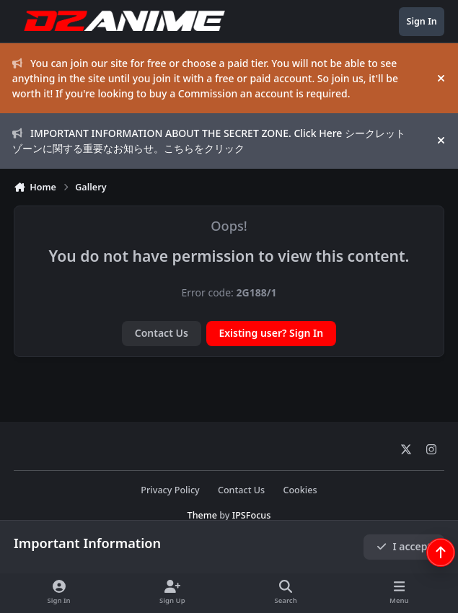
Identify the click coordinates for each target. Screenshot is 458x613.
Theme (202, 515)
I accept (403, 546)
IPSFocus (251, 515)
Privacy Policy (170, 490)
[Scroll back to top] (440, 552)
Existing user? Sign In (271, 333)
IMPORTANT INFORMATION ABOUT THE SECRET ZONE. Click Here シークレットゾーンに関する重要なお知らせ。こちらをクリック (208, 140)
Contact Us (161, 333)
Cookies (300, 490)
